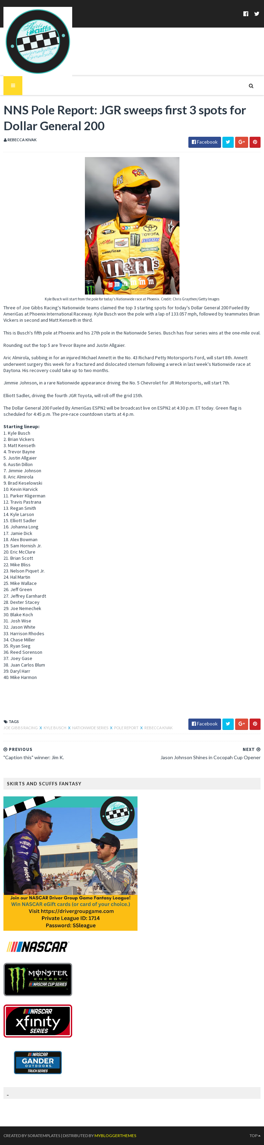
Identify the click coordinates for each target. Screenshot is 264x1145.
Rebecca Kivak (158, 727)
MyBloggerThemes (115, 1135)
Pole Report (126, 727)
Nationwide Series (90, 727)
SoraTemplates (44, 1135)
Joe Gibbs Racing (20, 727)
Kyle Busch (55, 727)
